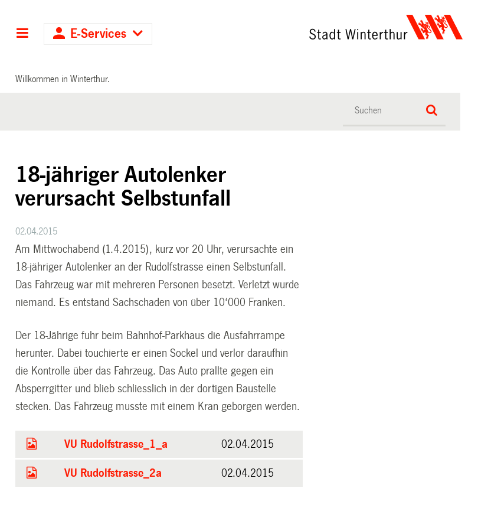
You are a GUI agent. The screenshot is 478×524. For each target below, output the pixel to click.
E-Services (98, 34)
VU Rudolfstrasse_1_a (116, 444)
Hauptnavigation (22, 34)
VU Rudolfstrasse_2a (113, 473)
